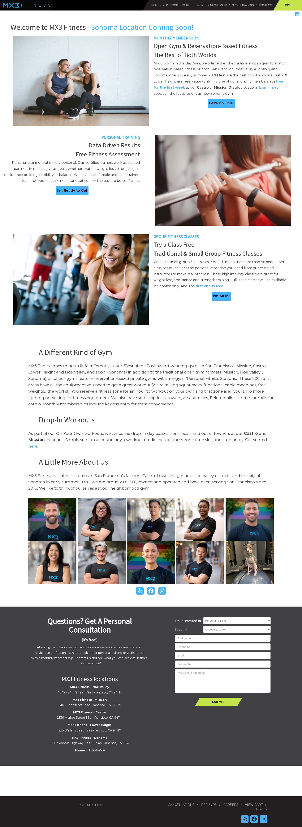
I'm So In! (221, 296)
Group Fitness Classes (176, 236)
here (32, 446)
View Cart (254, 805)
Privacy (260, 809)
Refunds (209, 805)
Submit (218, 702)
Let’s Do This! (221, 103)
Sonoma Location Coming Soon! (142, 27)
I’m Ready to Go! (72, 191)
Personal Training (179, 5)
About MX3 (266, 5)
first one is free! (210, 286)
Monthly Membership (212, 5)
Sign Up (156, 5)
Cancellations (181, 805)
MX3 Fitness (7, 2)
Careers (230, 805)
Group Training (243, 5)
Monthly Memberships (176, 38)
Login (288, 5)
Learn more (269, 87)
